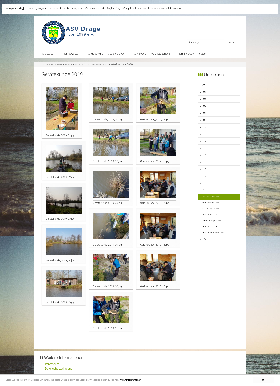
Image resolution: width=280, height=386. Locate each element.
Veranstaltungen (160, 53)
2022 (203, 239)
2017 (203, 176)
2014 (203, 155)
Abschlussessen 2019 (213, 232)
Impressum (52, 364)
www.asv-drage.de (52, 64)
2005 (203, 91)
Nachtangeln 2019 (211, 208)
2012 (203, 141)
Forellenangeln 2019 (212, 220)
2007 (203, 106)
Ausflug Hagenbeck (211, 214)
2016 (203, 169)
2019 (78, 64)
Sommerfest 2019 (211, 202)
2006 (203, 99)
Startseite (47, 53)
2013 (203, 148)
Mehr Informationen (152, 380)
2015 (203, 162)
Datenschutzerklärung (58, 368)
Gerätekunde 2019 (97, 64)
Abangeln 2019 (209, 226)
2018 (203, 183)
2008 (203, 112)
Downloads (139, 53)
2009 (203, 120)
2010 (203, 127)
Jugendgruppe (116, 53)
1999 (203, 84)
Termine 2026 (186, 53)
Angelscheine (95, 53)
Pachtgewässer (70, 53)
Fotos (202, 53)
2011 (203, 134)
